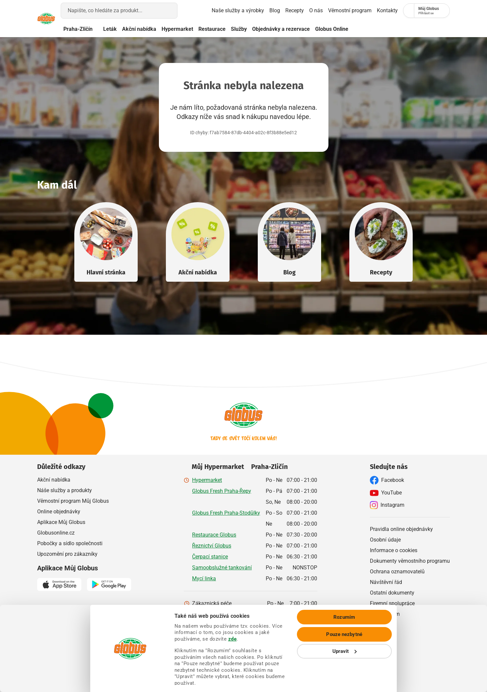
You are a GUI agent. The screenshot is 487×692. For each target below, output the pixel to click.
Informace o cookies (393, 550)
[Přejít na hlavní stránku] (53, 19)
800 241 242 (282, 614)
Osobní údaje (385, 539)
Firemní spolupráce (392, 603)
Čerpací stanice (210, 556)
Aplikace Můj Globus (61, 522)
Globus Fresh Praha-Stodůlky (226, 512)
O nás (295, 10)
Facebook (387, 480)
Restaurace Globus (214, 534)
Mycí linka (204, 578)
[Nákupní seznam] (395, 10)
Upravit (432, 669)
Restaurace (233, 29)
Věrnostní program (333, 10)
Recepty (270, 10)
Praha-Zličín (95, 29)
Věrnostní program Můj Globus (73, 500)
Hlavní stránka (106, 272)
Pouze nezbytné (432, 652)
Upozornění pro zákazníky (67, 553)
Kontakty (370, 10)
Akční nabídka (161, 29)
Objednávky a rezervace (302, 29)
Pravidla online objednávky (401, 529)
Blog (250, 10)
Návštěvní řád (386, 582)
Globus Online (357, 29)
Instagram (387, 505)
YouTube (386, 492)
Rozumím (432, 635)
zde (351, 643)
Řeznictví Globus (211, 545)
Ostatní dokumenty (392, 592)
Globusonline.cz (56, 532)
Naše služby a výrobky (209, 10)
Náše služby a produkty (64, 490)
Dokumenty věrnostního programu (410, 560)
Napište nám (385, 613)
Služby (260, 29)
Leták (131, 29)
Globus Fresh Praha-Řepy (221, 491)
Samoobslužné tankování (222, 567)
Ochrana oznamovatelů (397, 571)
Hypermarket (199, 29)
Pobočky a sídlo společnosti (70, 543)
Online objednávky (58, 511)
